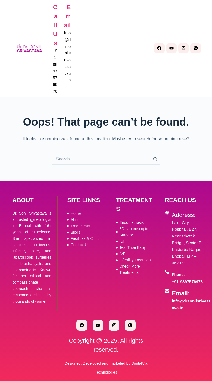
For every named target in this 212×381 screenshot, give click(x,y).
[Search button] (155, 159)
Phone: (178, 274)
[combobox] (101, 159)
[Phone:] (167, 272)
